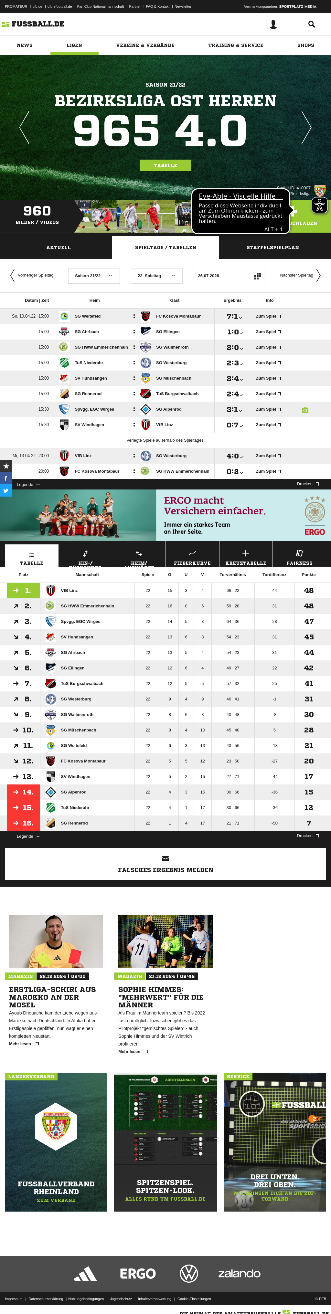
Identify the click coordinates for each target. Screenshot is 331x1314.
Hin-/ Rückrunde (85, 557)
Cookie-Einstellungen (194, 1299)
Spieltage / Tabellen (165, 247)
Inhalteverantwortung (154, 1299)
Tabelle (165, 165)
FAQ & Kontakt (158, 6)
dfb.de (37, 6)
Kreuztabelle (246, 556)
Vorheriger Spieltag (30, 276)
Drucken (308, 483)
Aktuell (58, 247)
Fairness (299, 556)
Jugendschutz (121, 1299)
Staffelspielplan (273, 247)
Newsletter (183, 6)
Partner (135, 6)
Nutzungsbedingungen (86, 1299)
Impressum (13, 1299)
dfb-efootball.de (60, 6)
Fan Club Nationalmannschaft (100, 6)
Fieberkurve (192, 556)
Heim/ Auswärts (138, 557)
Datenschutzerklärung (45, 1299)
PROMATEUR (16, 6)
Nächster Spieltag (302, 276)
